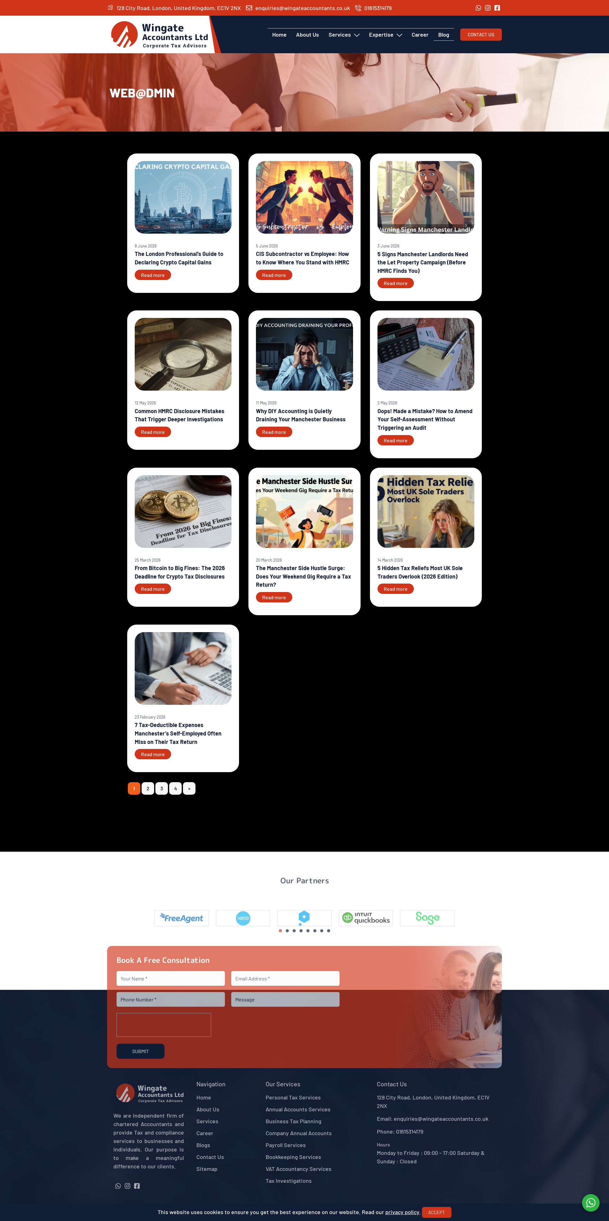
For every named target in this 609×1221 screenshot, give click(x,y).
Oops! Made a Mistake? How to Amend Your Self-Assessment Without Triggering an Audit (424, 419)
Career (420, 34)
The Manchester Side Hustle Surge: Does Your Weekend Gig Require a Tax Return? (303, 576)
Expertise (386, 34)
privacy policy (402, 1211)
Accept (436, 1212)
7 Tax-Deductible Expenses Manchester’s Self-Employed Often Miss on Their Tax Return (178, 733)
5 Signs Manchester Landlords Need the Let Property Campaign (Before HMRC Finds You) (422, 262)
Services (344, 34)
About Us (308, 34)
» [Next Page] (189, 788)
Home (280, 34)
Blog (443, 34)
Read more (153, 275)
